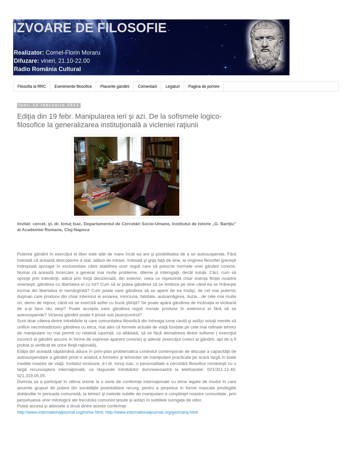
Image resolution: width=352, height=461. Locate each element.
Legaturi (172, 86)
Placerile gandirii (114, 86)
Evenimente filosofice (73, 86)
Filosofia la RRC (31, 86)
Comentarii (147, 86)
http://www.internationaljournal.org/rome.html (60, 412)
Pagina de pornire (204, 86)
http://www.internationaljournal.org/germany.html (151, 412)
